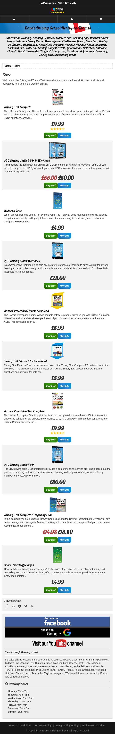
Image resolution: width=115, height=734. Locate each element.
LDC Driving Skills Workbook (22, 261)
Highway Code (13, 211)
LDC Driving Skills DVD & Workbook (27, 161)
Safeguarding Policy (66, 725)
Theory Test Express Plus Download (25, 361)
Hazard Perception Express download (26, 311)
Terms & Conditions (20, 725)
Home (8, 65)
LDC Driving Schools (56, 730)
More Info (64, 135)
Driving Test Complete (17, 107)
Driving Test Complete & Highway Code (28, 515)
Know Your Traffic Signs (19, 565)
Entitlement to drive (93, 725)
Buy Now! (50, 135)
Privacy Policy (43, 725)
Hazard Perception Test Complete (24, 411)
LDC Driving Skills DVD (19, 465)
